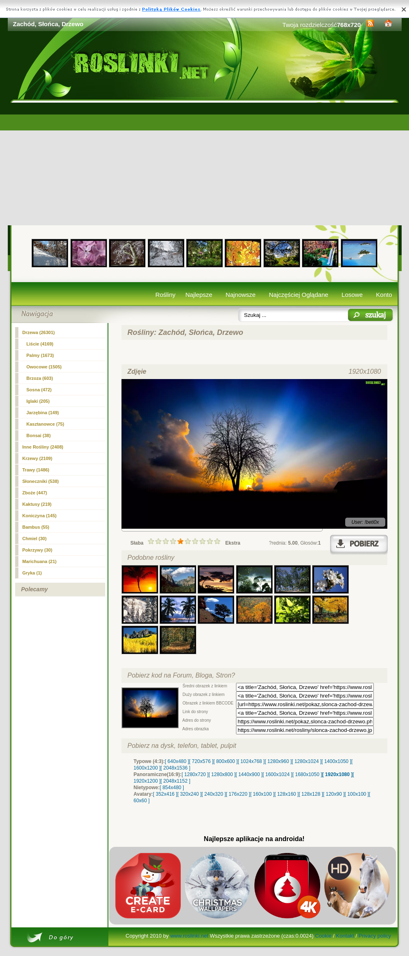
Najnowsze (241, 294)
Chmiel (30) (34, 538)
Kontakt (345, 936)
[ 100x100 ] (357, 794)
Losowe (352, 294)
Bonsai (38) (39, 435)
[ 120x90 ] (334, 794)
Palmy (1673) (40, 355)
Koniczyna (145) (39, 515)
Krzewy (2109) (37, 458)
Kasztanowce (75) (45, 424)
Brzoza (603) (40, 378)
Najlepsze (198, 294)
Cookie (323, 936)
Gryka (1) (32, 572)
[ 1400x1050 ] (336, 761)
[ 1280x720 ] (195, 774)
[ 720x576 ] (201, 761)
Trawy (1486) (35, 469)
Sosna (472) (39, 389)
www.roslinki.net (189, 936)
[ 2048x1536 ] (176, 768)
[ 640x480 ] (177, 761)
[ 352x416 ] (165, 794)
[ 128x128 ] (311, 794)
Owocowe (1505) (44, 366)
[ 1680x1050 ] (307, 774)
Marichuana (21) (39, 561)
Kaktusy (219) (37, 504)
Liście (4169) (40, 343)
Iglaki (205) (38, 401)
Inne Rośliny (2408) (42, 446)
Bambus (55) (35, 527)
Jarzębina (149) (43, 412)
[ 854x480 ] (172, 787)
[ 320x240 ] (189, 794)
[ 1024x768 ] (251, 761)
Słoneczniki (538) (40, 481)
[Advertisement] (205, 164)
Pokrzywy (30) (37, 550)
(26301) (38, 332)
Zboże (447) (34, 492)
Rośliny (165, 294)
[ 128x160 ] (286, 794)
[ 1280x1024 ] (306, 761)
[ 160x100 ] (262, 794)
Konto (384, 294)
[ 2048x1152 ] (176, 781)
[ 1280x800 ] (222, 774)
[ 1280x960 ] (278, 761)
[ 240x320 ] (214, 794)
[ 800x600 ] (225, 761)
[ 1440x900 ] (249, 774)
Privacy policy (374, 936)
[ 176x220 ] (238, 794)
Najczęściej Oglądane (298, 294)
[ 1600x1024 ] (277, 774)
